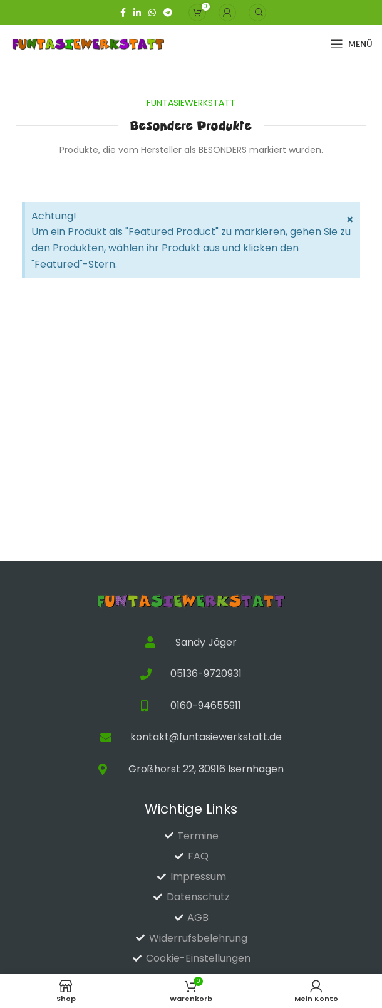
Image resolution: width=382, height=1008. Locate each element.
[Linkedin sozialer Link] (137, 12)
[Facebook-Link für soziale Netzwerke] (123, 12)
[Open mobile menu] (351, 43)
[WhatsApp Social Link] (152, 12)
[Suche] (257, 12)
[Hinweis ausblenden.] (350, 219)
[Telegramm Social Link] (168, 12)
